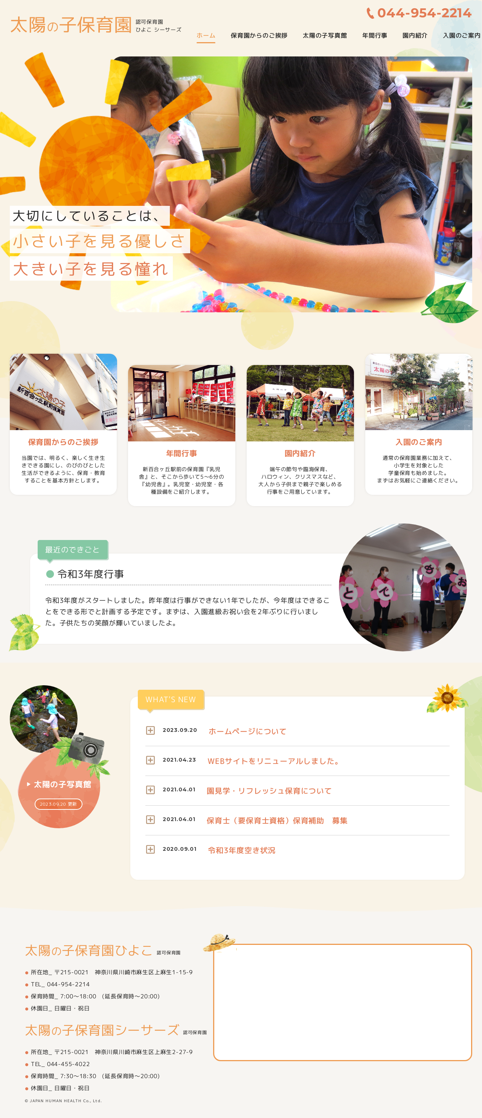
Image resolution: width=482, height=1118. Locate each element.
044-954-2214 (425, 13)
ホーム (206, 35)
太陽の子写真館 (325, 35)
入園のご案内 (462, 35)
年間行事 (374, 35)
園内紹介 (415, 35)
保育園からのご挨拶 (259, 35)
